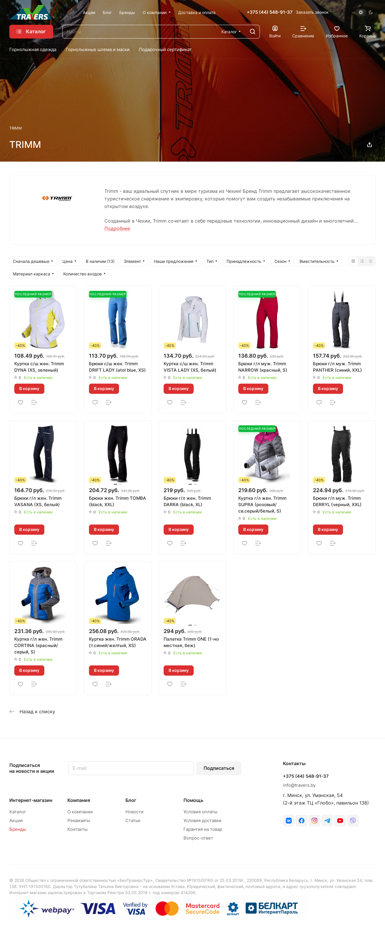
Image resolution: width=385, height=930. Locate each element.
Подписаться (219, 768)
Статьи (132, 820)
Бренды (17, 829)
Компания (78, 800)
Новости (134, 811)
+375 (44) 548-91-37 (270, 12)
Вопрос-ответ (198, 838)
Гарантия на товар (202, 829)
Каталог (17, 811)
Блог (130, 800)
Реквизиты (78, 820)
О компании (80, 811)
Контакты (77, 829)
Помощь (193, 800)
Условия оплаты (200, 811)
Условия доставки (202, 820)
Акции (16, 820)
